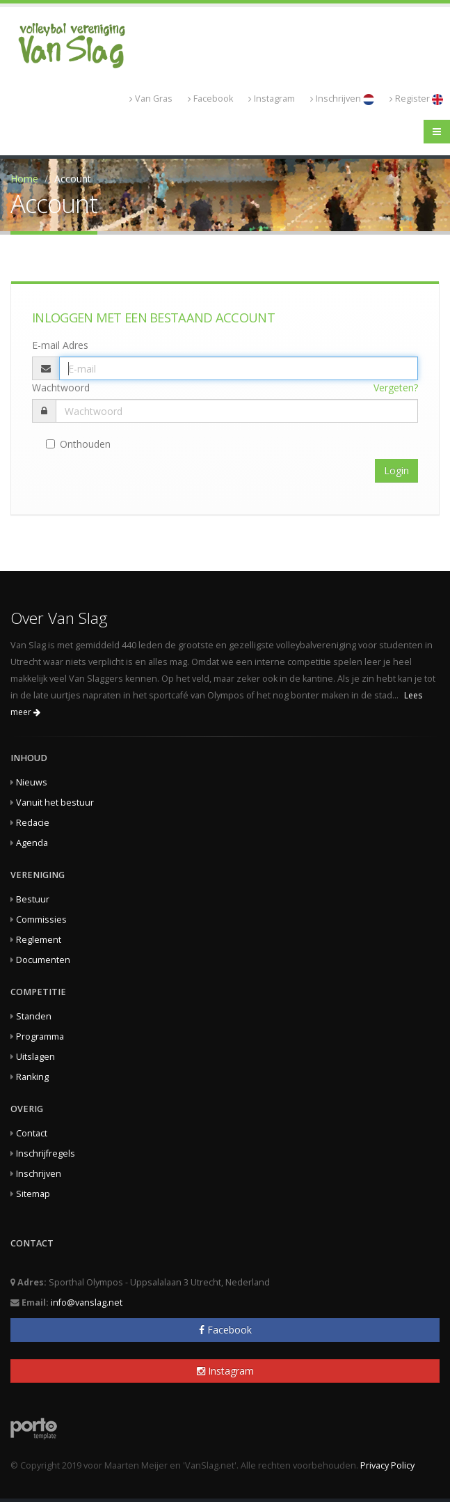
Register (416, 99)
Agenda (32, 843)
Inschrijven (342, 99)
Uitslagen (35, 1057)
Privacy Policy (387, 1465)
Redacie (32, 823)
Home (24, 178)
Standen (33, 1016)
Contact (31, 1133)
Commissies (41, 919)
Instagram (271, 98)
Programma (40, 1036)
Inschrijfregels (45, 1153)
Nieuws (31, 782)
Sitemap (33, 1194)
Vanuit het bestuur (55, 802)
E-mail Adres (60, 345)
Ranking (32, 1077)
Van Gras (150, 98)
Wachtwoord (61, 387)
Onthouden (78, 444)
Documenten (43, 960)
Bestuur (32, 899)
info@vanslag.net (86, 1302)
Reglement (38, 940)
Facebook (210, 98)
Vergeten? (395, 387)
